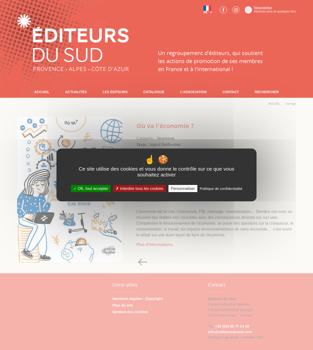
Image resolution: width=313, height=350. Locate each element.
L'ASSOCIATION (193, 92)
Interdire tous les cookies (139, 188)
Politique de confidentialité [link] (221, 188)
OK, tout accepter (90, 188)
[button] (208, 11)
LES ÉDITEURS (115, 92)
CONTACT (231, 92)
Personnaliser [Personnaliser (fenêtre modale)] (183, 188)
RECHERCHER (267, 92)
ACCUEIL (41, 92)
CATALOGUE (154, 92)
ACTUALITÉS (76, 92)
